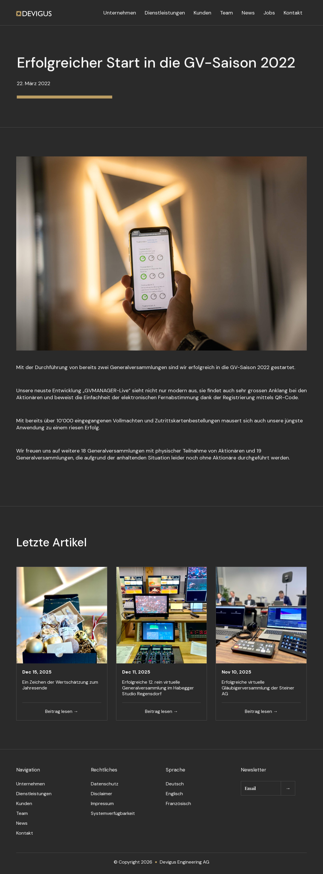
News (248, 12)
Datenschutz (104, 784)
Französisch (178, 803)
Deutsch (175, 784)
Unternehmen (119, 12)
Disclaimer (101, 794)
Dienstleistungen (165, 12)
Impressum (102, 803)
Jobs (269, 12)
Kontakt (293, 12)
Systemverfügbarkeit (113, 813)
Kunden (202, 12)
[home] (34, 13)
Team (226, 12)
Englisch (174, 794)
